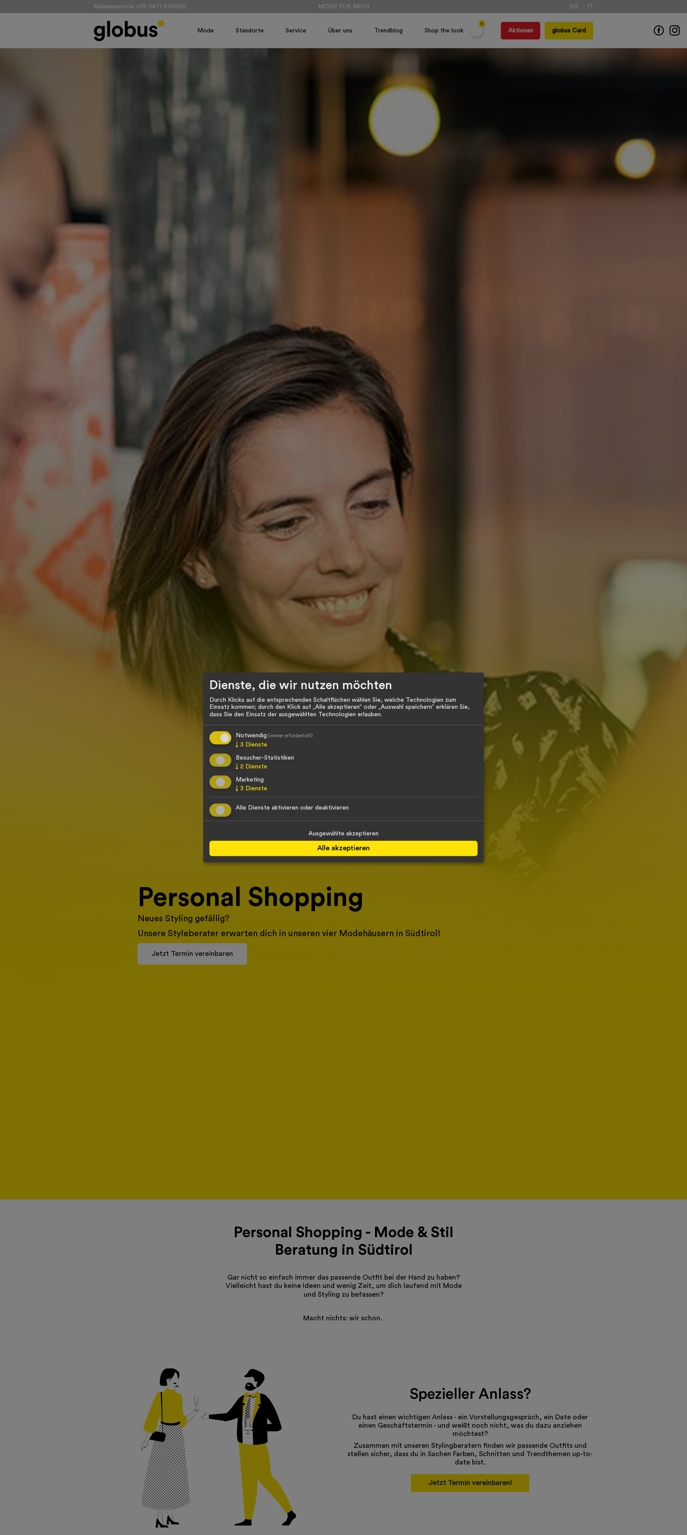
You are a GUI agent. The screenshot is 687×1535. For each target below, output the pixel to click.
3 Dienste (251, 745)
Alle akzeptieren (343, 848)
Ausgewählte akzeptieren (343, 834)
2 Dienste (251, 767)
